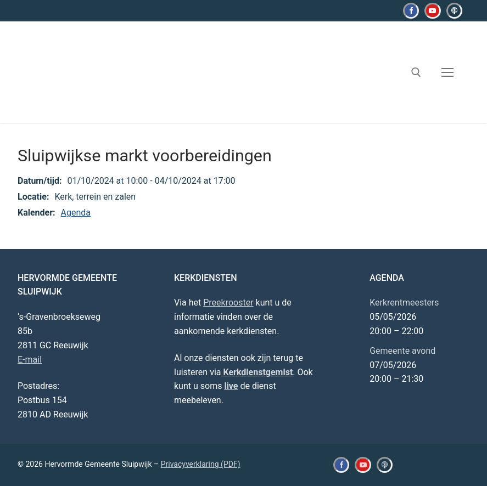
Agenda (76, 212)
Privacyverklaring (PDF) (200, 464)
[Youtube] (432, 11)
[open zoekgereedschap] (416, 72)
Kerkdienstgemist (257, 372)
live (231, 386)
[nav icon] (447, 72)
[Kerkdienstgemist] (454, 11)
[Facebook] (411, 11)
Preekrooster (228, 302)
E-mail (30, 359)
